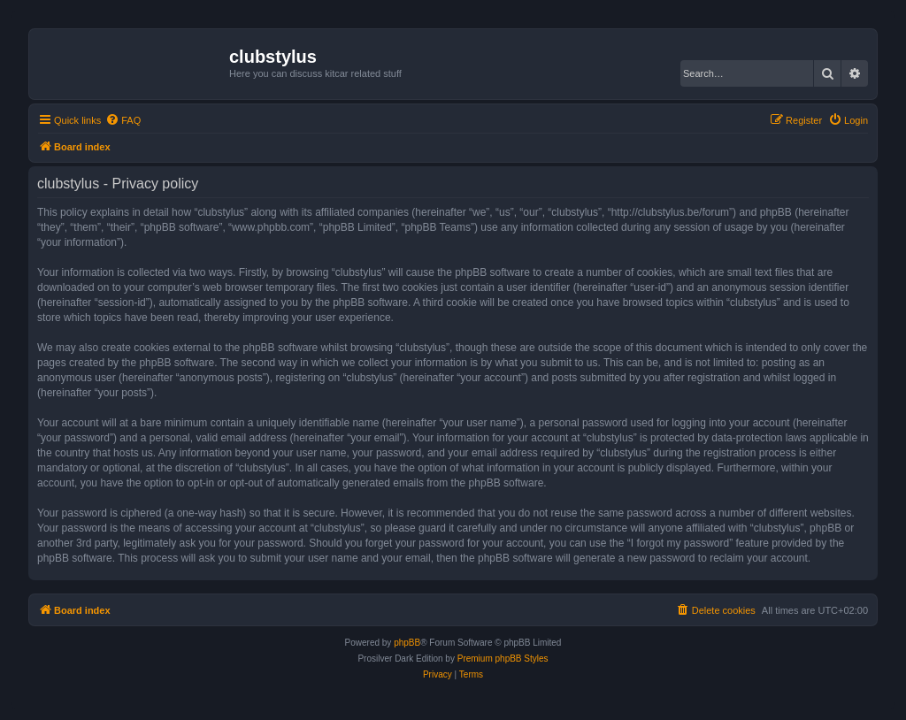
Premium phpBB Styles (503, 658)
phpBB (407, 642)
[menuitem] (123, 120)
